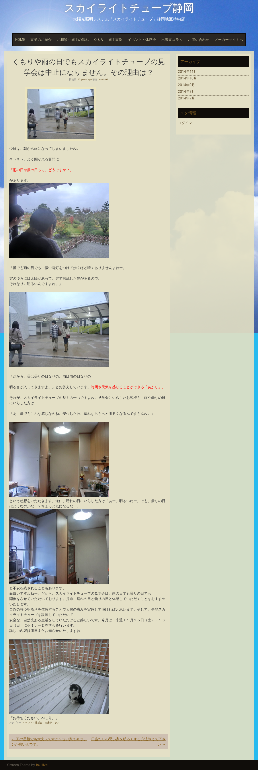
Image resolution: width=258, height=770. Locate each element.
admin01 (103, 79)
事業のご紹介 (41, 40)
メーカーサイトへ (229, 40)
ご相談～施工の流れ (73, 40)
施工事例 (115, 40)
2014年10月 (187, 78)
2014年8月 (186, 91)
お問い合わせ (198, 40)
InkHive (42, 765)
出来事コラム (172, 40)
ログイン (185, 123)
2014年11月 (187, 71)
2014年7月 (186, 98)
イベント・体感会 (142, 40)
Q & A (98, 40)
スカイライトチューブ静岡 (129, 8)
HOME (20, 40)
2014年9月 (186, 85)
